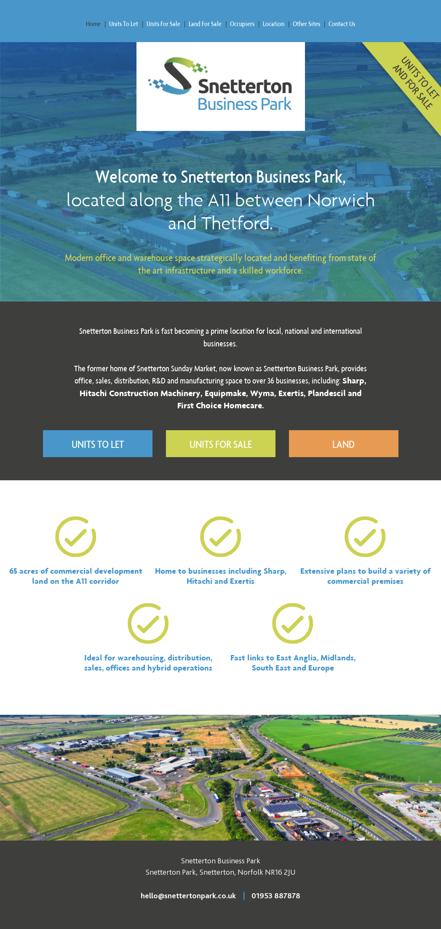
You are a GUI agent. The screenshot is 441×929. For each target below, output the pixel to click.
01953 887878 (275, 895)
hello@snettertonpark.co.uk (188, 895)
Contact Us (342, 23)
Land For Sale (205, 23)
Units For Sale (163, 23)
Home (93, 23)
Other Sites (306, 23)
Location (273, 23)
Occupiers (242, 23)
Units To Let (123, 23)
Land (343, 444)
